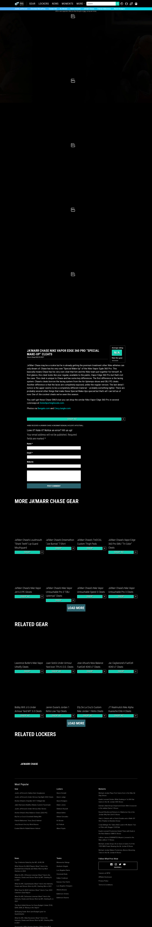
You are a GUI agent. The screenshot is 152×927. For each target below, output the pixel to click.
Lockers (44, 4)
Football (79, 425)
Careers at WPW (104, 873)
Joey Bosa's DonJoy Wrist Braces (27, 824)
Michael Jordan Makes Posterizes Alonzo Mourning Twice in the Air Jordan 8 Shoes (117, 851)
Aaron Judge (61, 797)
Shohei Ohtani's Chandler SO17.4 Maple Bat (30, 801)
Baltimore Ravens (63, 898)
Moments (67, 4)
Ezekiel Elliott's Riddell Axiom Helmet (27, 828)
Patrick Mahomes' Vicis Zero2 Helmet (28, 821)
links (84, 11)
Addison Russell (62, 809)
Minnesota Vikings (63, 862)
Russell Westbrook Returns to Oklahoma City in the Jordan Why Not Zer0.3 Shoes (117, 813)
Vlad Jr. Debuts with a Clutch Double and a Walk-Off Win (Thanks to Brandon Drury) (117, 819)
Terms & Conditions (106, 885)
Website (30, 462)
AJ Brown (63, 9)
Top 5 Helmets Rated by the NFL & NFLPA (29, 862)
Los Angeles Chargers (64, 886)
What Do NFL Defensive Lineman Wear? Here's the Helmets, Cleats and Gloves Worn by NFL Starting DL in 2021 (34, 899)
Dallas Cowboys (62, 878)
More (79, 4)
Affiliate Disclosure (105, 877)
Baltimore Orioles (63, 894)
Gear (32, 4)
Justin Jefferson (21, 9)
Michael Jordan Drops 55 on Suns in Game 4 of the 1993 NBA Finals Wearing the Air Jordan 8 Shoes (117, 845)
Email (30, 453)
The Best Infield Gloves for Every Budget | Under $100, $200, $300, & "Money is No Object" (34, 906)
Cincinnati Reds (62, 874)
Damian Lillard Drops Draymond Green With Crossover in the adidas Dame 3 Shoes (118, 807)
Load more (76, 608)
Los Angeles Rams (63, 870)
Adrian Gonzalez (62, 817)
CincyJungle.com (62, 408)
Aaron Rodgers (119, 9)
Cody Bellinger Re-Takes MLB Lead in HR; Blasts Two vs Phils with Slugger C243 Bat (117, 826)
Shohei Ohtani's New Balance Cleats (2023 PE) (31, 813)
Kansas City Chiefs (63, 882)
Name (30, 444)
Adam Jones (61, 805)
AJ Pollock (60, 824)
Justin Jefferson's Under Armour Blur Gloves (30, 809)
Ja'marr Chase (89, 9)
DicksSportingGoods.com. (52, 403)
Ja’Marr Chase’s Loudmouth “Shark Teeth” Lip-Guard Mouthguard (28, 543)
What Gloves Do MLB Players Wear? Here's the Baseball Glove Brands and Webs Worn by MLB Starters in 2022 (31, 868)
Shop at (74, 419)
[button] (136, 3)
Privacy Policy (103, 881)
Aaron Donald (75, 9)
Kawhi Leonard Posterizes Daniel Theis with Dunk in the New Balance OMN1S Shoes (117, 832)
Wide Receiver (33, 425)
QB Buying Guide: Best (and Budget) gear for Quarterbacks (30, 913)
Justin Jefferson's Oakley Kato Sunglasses (30, 793)
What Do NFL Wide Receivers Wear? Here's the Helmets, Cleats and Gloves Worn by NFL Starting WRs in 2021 (34, 920)
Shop (27, 552)
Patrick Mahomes (104, 9)
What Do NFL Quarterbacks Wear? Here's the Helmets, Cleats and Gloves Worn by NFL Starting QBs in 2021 (34, 885)
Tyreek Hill (53, 9)
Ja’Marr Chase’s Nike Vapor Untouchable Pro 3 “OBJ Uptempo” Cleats (59, 592)
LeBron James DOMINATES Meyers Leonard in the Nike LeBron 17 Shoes (116, 838)
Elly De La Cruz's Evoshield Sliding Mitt (28, 817)
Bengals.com (44, 408)
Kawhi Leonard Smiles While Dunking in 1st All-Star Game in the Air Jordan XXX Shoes (116, 800)
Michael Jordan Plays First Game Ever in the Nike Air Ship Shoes (117, 794)
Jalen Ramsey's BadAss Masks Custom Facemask (33, 805)
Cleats (72, 425)
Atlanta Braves (62, 890)
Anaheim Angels (62, 866)
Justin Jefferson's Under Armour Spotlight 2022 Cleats (34, 797)
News (55, 4)
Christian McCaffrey (37, 9)
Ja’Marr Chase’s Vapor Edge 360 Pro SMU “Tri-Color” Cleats (121, 543)
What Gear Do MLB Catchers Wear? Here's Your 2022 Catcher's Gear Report (33, 891)
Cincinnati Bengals (60, 425)
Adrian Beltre (61, 813)
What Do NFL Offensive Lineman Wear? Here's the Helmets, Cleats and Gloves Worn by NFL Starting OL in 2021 (33, 877)
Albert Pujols (61, 828)
